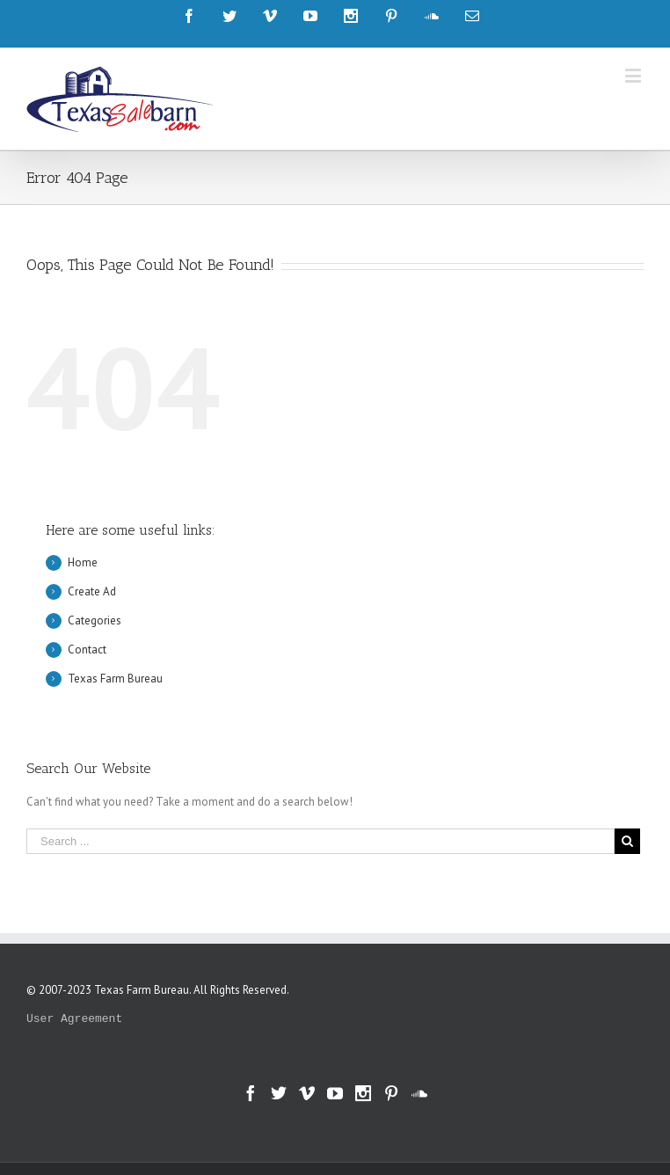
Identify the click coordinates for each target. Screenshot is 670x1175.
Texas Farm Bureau (115, 678)
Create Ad (92, 591)
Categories (94, 620)
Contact (87, 649)
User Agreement (74, 1019)
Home (83, 562)
